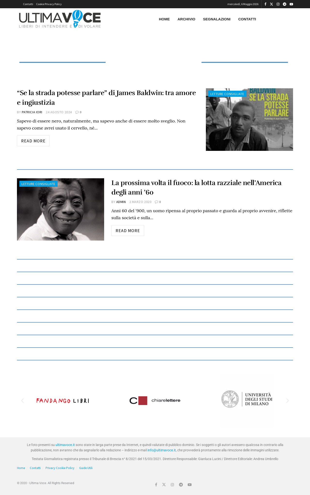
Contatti (28, 4)
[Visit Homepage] (60, 19)
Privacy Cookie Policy (60, 468)
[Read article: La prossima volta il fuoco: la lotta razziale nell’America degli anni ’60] (60, 209)
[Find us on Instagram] (172, 484)
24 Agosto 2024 (59, 112)
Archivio (186, 19)
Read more (35, 139)
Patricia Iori (32, 112)
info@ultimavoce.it (161, 450)
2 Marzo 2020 (140, 202)
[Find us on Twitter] (164, 484)
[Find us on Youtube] (190, 484)
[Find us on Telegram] (181, 484)
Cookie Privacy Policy (49, 4)
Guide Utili (86, 468)
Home (164, 19)
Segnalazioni (216, 19)
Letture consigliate (227, 94)
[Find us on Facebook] (156, 484)
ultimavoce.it (65, 445)
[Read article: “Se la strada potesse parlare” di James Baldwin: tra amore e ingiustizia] (249, 119)
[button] (22, 401)
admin (121, 202)
